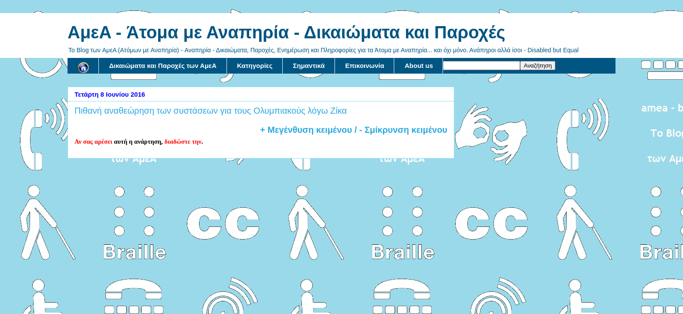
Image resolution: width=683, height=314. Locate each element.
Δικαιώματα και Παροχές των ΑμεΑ (163, 65)
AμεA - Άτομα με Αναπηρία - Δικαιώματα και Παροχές (286, 32)
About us (419, 65)
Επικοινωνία (364, 65)
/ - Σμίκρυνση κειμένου (399, 130)
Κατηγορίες (254, 65)
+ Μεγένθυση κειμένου (306, 130)
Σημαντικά (309, 65)
